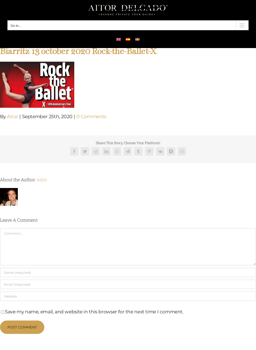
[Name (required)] (128, 272)
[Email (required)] (128, 284)
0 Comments (91, 116)
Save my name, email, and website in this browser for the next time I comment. (94, 312)
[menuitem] (118, 39)
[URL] (128, 296)
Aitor (12, 116)
